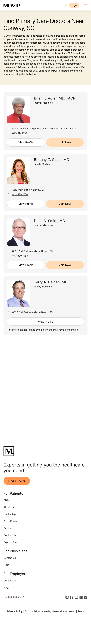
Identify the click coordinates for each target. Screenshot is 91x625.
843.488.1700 (20, 194)
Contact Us (10, 535)
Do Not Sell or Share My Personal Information (50, 611)
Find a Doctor (16, 481)
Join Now (65, 142)
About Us (9, 507)
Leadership (10, 514)
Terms (81, 611)
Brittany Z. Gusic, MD (51, 159)
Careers (8, 528)
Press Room (10, 521)
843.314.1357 (19, 133)
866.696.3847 (16, 596)
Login (74, 5)
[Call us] (65, 5)
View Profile (26, 142)
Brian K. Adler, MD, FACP (54, 98)
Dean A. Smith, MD (49, 221)
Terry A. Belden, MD (50, 282)
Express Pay (10, 542)
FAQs (6, 500)
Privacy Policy (14, 611)
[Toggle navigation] (85, 5)
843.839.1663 (20, 255)
